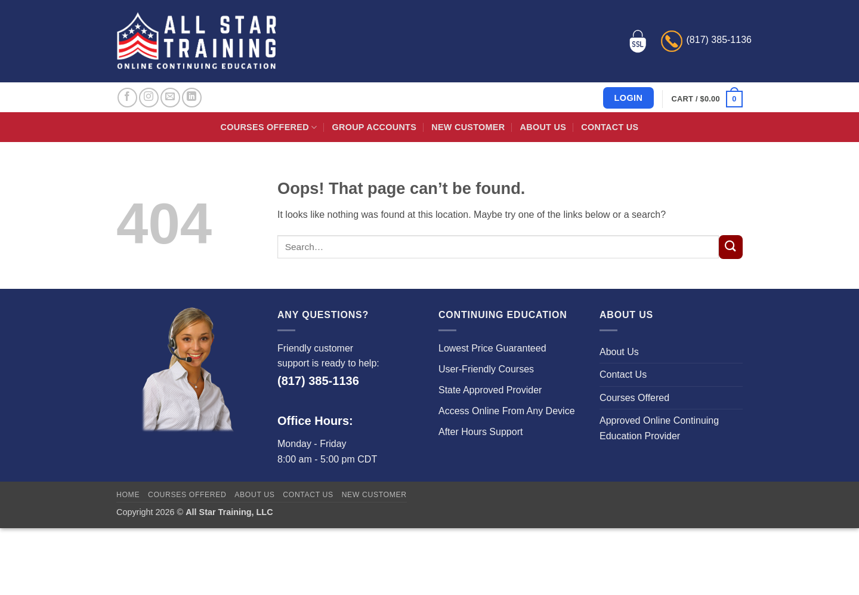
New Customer (468, 127)
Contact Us (609, 127)
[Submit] (731, 247)
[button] (707, 99)
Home (128, 495)
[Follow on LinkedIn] (192, 97)
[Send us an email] (170, 97)
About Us (543, 127)
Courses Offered (269, 127)
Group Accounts (374, 127)
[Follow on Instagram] (149, 97)
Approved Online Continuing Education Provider (659, 428)
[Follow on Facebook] (127, 97)
